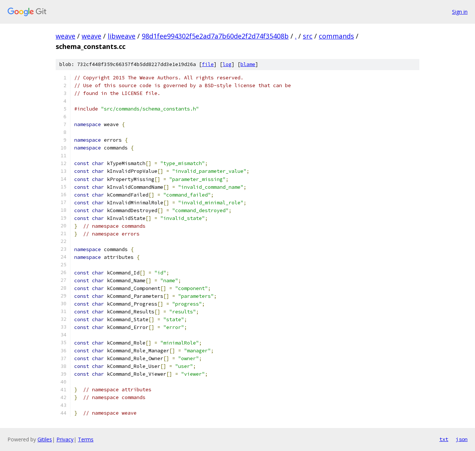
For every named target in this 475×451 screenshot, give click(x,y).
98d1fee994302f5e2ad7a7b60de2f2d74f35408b (215, 36)
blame (247, 64)
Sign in (460, 11)
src (307, 36)
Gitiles (44, 439)
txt (443, 439)
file (208, 64)
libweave (121, 36)
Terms (86, 439)
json (462, 439)
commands (336, 36)
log (227, 64)
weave (65, 36)
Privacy (64, 439)
